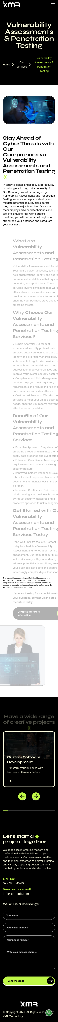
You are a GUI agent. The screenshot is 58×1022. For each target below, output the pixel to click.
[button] (22, 796)
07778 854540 (13, 883)
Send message (31, 980)
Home (6, 64)
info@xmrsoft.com (16, 894)
